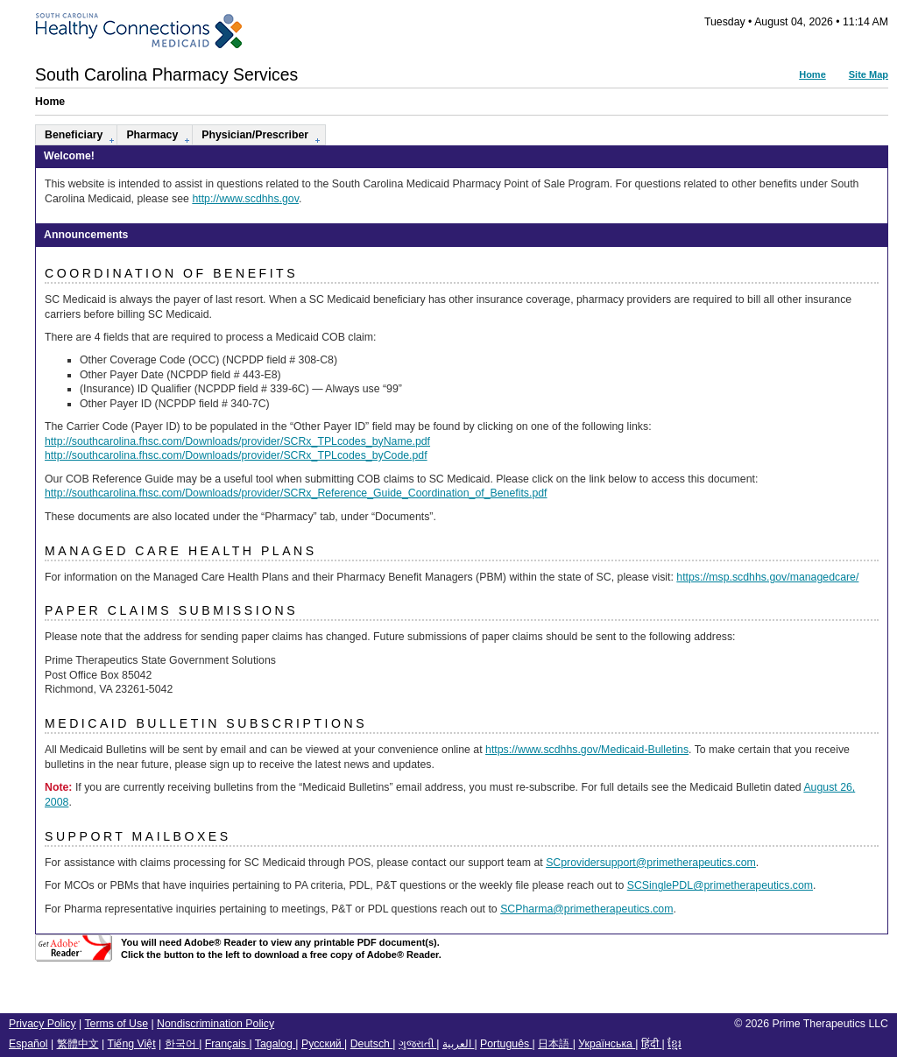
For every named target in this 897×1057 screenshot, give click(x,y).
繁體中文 (78, 1044)
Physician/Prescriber (254, 135)
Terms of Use (116, 1024)
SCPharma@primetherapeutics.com (586, 909)
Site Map (868, 74)
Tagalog (275, 1044)
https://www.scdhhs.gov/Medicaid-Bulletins (587, 749)
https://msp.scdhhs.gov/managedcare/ (767, 577)
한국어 (182, 1044)
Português (506, 1044)
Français (227, 1044)
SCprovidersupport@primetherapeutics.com (651, 862)
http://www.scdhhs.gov (245, 199)
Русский (322, 1044)
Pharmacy (152, 135)
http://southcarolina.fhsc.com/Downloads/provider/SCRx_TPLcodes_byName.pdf (237, 441)
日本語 (555, 1044)
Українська (606, 1044)
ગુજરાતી (417, 1044)
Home (812, 74)
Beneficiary (73, 135)
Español (28, 1044)
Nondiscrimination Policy (215, 1024)
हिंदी (651, 1044)
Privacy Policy (42, 1024)
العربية (458, 1044)
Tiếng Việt (132, 1044)
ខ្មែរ (674, 1044)
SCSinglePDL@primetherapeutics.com (720, 885)
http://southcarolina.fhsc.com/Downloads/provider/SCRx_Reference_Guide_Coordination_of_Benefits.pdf (296, 493)
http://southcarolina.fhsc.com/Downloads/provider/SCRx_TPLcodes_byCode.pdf (236, 455)
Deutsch (371, 1044)
